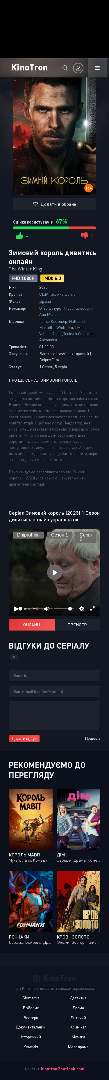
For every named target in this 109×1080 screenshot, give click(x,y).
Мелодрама (78, 1046)
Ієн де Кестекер (53, 321)
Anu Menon (49, 314)
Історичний (31, 1036)
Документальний (31, 1026)
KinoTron (29, 66)
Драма (45, 301)
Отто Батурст (50, 308)
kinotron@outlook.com (62, 1068)
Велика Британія (65, 294)
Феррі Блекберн (78, 308)
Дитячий (78, 1017)
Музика (78, 1036)
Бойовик (31, 1007)
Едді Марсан (79, 327)
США (44, 294)
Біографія (30, 997)
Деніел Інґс (72, 333)
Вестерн (30, 1017)
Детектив (78, 997)
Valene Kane (49, 333)
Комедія (30, 1046)
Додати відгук (24, 738)
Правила (92, 738)
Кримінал (78, 1026)
